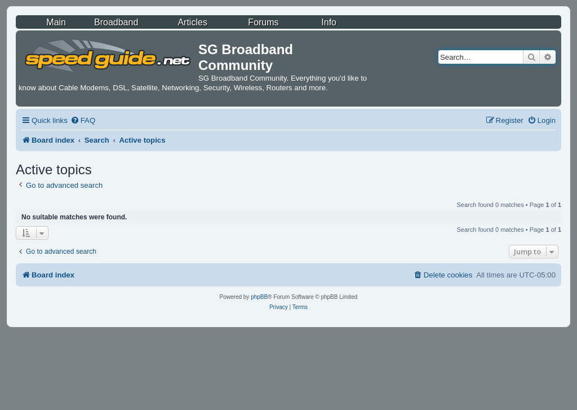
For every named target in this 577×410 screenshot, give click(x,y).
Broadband (116, 22)
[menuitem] (82, 120)
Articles (192, 22)
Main (56, 22)
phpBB (259, 297)
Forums (263, 22)
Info (328, 22)
